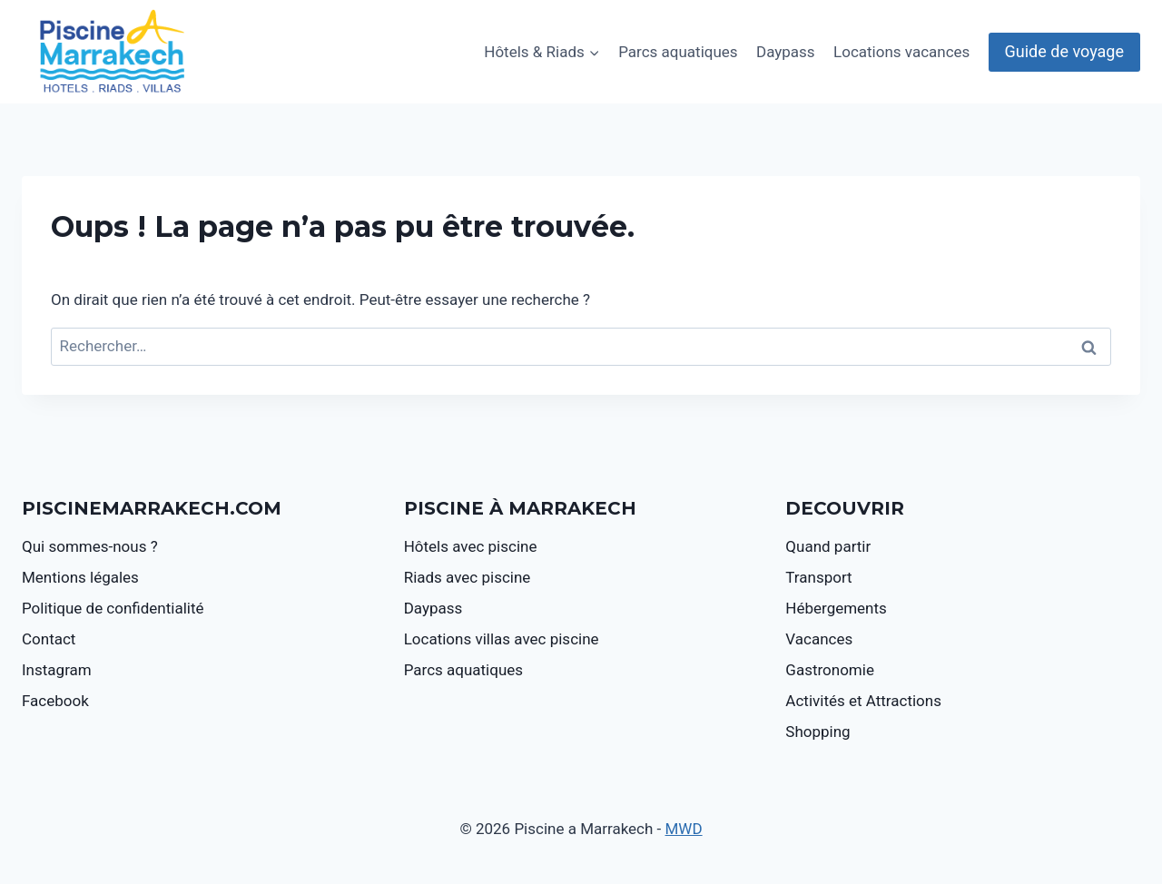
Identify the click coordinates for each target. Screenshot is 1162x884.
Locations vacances (901, 52)
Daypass (785, 52)
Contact (48, 639)
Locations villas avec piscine (501, 639)
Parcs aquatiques (677, 52)
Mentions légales (80, 577)
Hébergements (836, 608)
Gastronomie (829, 670)
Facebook (55, 701)
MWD (684, 829)
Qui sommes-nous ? (90, 546)
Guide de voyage (1064, 51)
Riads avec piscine (467, 577)
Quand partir (828, 546)
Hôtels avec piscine (470, 546)
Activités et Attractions (863, 701)
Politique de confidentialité (113, 608)
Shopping (817, 731)
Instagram (57, 670)
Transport (818, 577)
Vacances (818, 639)
